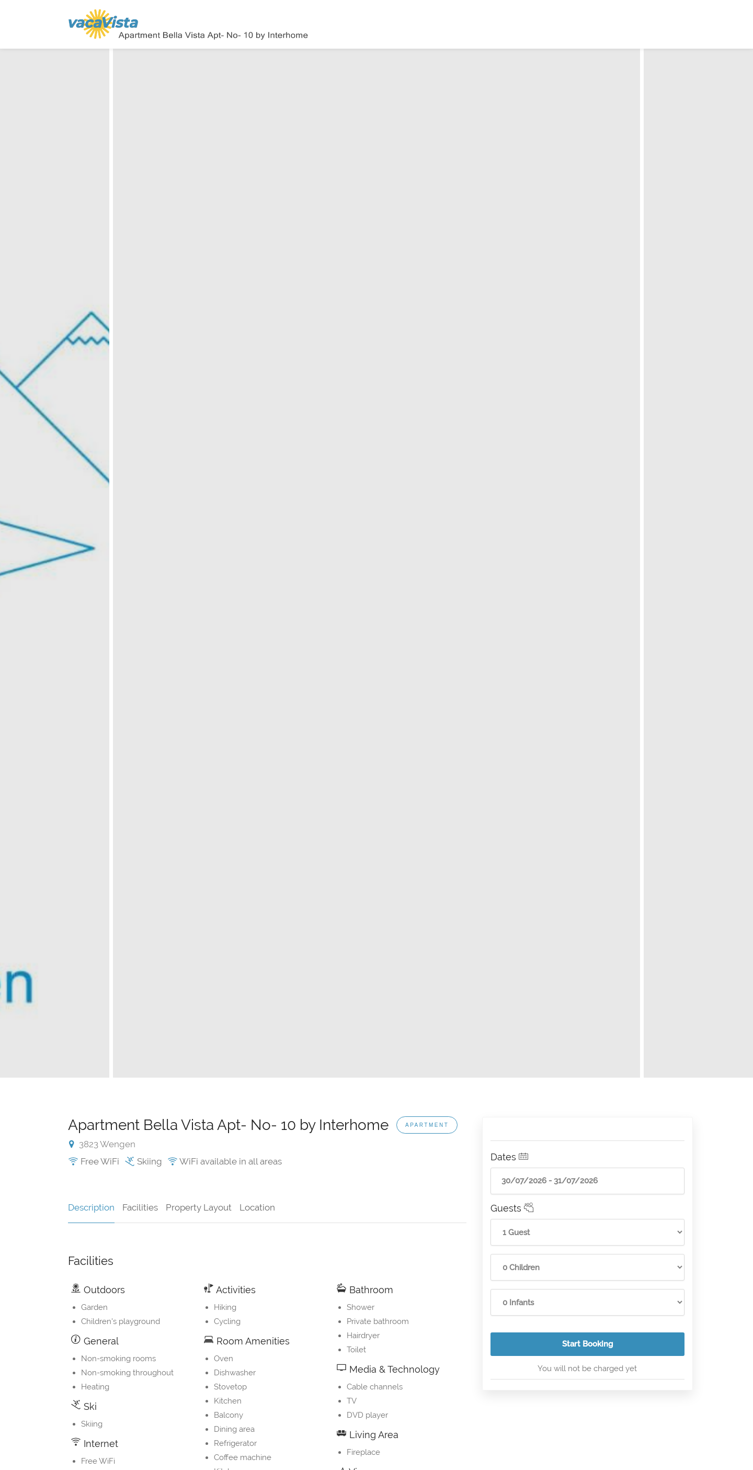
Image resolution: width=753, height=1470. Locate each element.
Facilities (140, 1207)
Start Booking (623, 1347)
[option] (376, 563)
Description (91, 1207)
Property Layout (199, 1207)
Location (257, 1207)
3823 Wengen (102, 1144)
